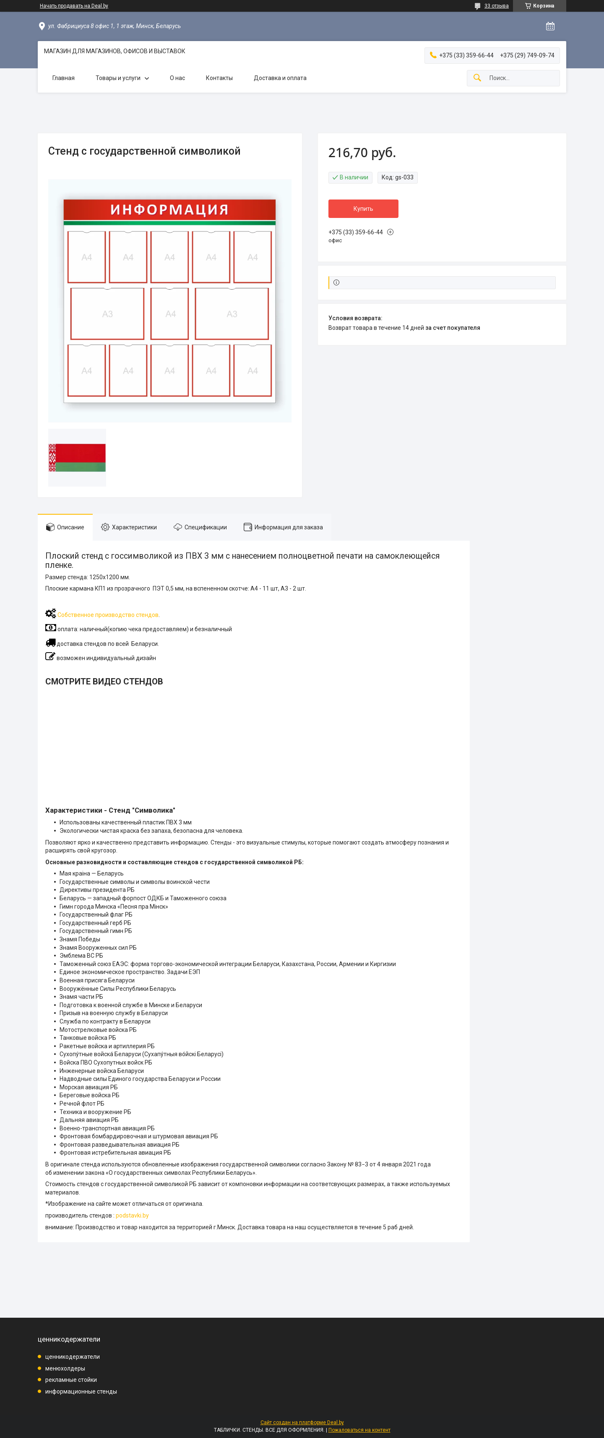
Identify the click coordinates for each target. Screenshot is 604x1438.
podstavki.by (132, 1215)
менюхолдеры (65, 1368)
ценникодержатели (72, 1356)
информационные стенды (81, 1391)
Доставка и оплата (280, 78)
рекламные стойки (71, 1379)
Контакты (219, 78)
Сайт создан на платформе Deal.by (302, 1422)
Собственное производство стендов (108, 614)
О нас (177, 78)
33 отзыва (496, 6)
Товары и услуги (118, 78)
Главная (63, 78)
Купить (363, 208)
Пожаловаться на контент (359, 1430)
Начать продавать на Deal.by (74, 6)
